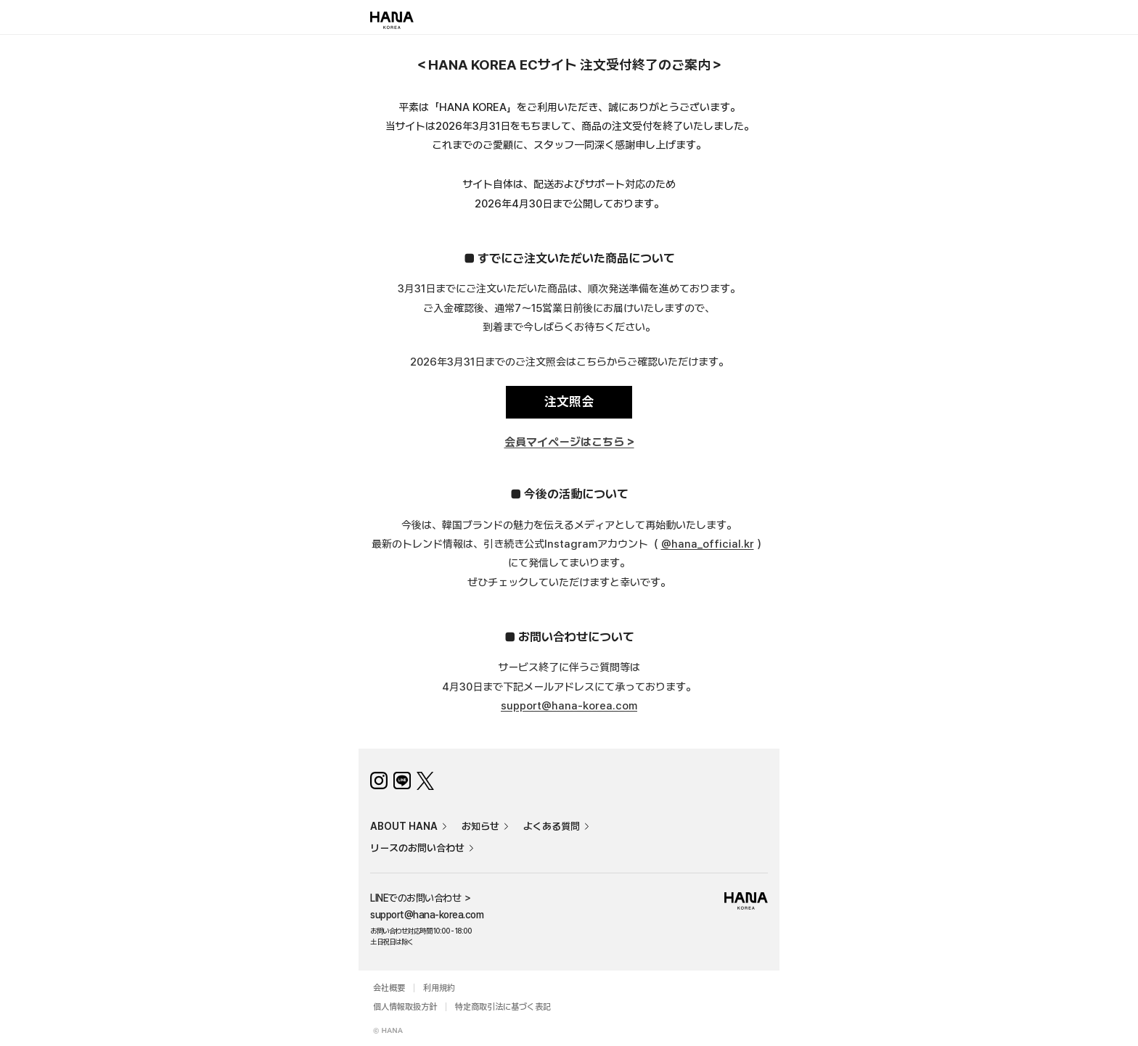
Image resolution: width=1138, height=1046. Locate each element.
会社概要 (389, 988)
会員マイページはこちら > (569, 442)
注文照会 (569, 401)
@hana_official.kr (707, 544)
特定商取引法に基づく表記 (503, 1007)
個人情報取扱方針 (405, 1007)
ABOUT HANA (404, 826)
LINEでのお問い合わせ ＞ (421, 898)
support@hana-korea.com (569, 705)
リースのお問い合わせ (417, 848)
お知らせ (480, 826)
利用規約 (439, 988)
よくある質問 (551, 826)
